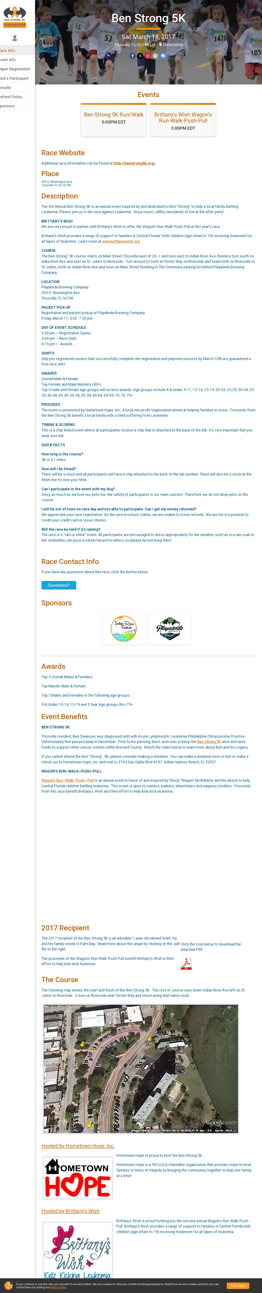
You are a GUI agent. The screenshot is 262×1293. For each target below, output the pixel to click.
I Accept (238, 1286)
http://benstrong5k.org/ (140, 171)
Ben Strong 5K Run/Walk (116, 122)
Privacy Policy (58, 1287)
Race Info (11, 50)
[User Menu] (20, 38)
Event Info (12, 60)
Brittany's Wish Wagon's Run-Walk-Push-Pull (186, 125)
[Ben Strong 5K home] (20, 16)
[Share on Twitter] (143, 56)
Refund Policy (15, 97)
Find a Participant (18, 78)
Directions (175, 44)
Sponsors (11, 106)
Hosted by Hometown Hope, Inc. (83, 1150)
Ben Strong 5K (151, 18)
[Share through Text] (165, 56)
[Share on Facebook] (135, 56)
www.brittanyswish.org (132, 249)
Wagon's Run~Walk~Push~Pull (73, 788)
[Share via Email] (158, 56)
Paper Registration (19, 69)
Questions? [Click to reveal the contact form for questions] (64, 592)
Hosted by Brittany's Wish (76, 1214)
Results (10, 87)
